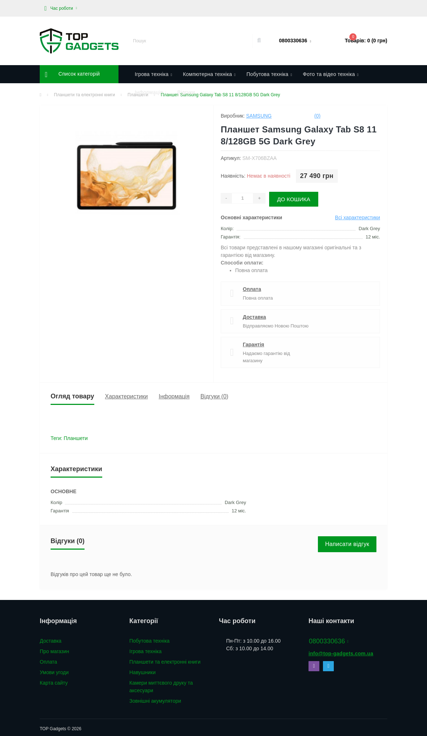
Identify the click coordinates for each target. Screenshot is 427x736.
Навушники (142, 670)
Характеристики (126, 393)
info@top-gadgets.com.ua (341, 651)
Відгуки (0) (214, 393)
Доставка (254, 314)
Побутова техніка (149, 638)
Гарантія (253, 342)
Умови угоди (54, 670)
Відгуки (186, 92)
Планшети (76, 436)
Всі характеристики (357, 215)
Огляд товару (72, 393)
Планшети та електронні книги (164, 659)
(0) (317, 116)
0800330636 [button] (329, 638)
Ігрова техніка (145, 649)
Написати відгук (347, 541)
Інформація (174, 393)
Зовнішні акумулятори (155, 698)
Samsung (259, 116)
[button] (61, 8)
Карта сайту (54, 680)
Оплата (252, 286)
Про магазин (54, 649)
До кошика (297, 197)
